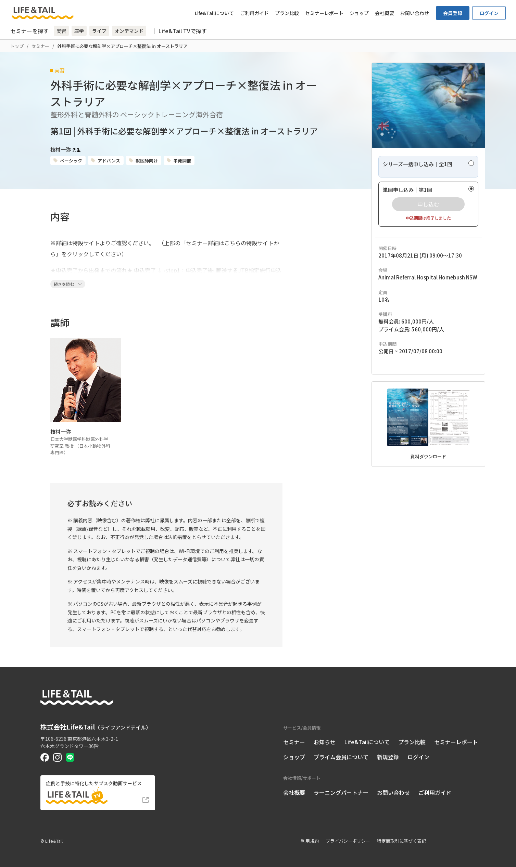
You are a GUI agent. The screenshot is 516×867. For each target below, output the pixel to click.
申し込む (428, 204)
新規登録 (388, 757)
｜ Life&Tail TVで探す (179, 31)
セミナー (40, 46)
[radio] (428, 167)
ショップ (359, 13)
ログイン (489, 13)
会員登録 (452, 13)
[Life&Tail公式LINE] (70, 757)
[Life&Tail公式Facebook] (44, 757)
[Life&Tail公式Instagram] (57, 757)
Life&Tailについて (214, 13)
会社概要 (384, 13)
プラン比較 (287, 13)
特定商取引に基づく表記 (401, 841)
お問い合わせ (414, 13)
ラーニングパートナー (341, 792)
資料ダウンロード (428, 456)
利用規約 (310, 841)
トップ (17, 46)
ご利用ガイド (254, 13)
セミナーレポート (324, 13)
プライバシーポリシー (348, 841)
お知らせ (325, 742)
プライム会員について (341, 757)
